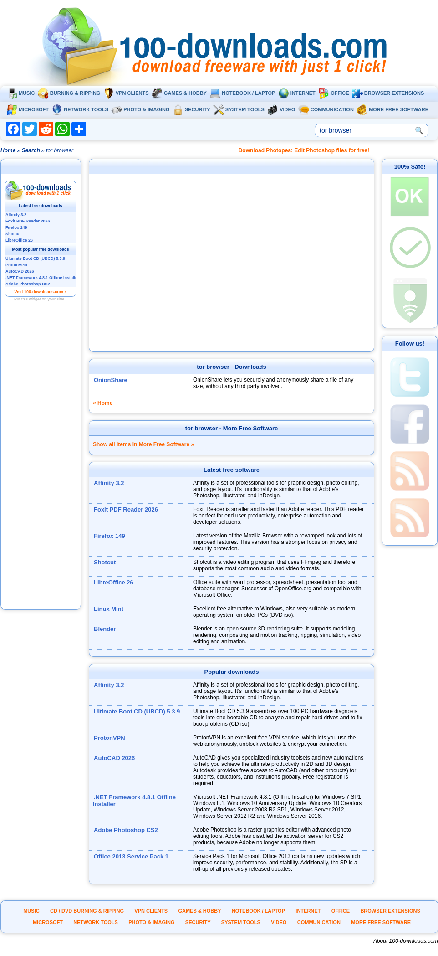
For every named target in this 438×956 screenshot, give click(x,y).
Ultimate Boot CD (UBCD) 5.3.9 (137, 711)
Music (20, 93)
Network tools (79, 109)
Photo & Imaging (140, 109)
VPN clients (126, 93)
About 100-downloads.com (405, 941)
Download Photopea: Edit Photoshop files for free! (304, 150)
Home (7, 150)
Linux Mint (108, 608)
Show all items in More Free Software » (143, 444)
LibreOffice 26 (113, 582)
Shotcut (105, 562)
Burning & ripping (69, 93)
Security (191, 109)
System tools (239, 109)
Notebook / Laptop (242, 93)
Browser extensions (388, 93)
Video (281, 109)
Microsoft (27, 109)
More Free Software (392, 109)
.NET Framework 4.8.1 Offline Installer (134, 800)
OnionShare (110, 380)
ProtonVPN (109, 737)
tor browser (213, 366)
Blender (105, 628)
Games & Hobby (179, 93)
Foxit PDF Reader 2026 (126, 509)
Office (333, 93)
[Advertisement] (41, 471)
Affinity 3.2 (109, 483)
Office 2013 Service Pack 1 (131, 856)
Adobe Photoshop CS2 (126, 830)
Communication (326, 109)
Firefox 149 (109, 535)
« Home (102, 403)
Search (31, 150)
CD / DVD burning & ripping (87, 911)
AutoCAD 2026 (114, 757)
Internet (297, 93)
